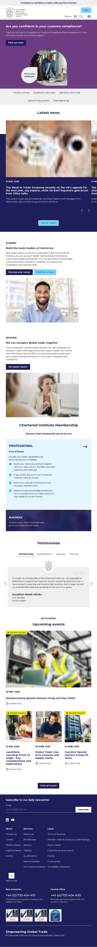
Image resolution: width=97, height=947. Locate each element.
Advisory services (69, 92)
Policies (51, 856)
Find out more (16, 43)
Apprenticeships (31, 861)
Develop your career (19, 272)
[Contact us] (75, 16)
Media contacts (13, 845)
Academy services (44, 92)
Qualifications (44, 554)
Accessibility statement (59, 867)
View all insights (48, 223)
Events (9, 856)
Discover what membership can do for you (49, 434)
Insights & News (13, 851)
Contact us (11, 834)
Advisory (60, 554)
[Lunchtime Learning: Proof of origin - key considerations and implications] (19, 741)
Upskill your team (45, 272)
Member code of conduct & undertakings (68, 840)
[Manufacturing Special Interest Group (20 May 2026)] (48, 668)
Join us (67, 16)
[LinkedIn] (7, 820)
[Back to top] (11, 876)
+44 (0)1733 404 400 (66, 895)
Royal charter (54, 845)
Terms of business (56, 834)
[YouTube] (12, 820)
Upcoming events (39, 100)
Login (86, 10)
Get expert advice (18, 367)
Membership (61, 100)
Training (73, 554)
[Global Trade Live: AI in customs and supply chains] (48, 741)
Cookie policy (54, 861)
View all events (48, 786)
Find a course (21, 92)
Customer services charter (61, 851)
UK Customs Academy (34, 867)
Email (8, 805)
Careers (9, 840)
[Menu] (89, 16)
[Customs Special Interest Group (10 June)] (78, 744)
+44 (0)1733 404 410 (20, 895)
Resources (28, 834)
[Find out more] (48, 474)
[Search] (80, 16)
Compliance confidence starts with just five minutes (48, 3)
